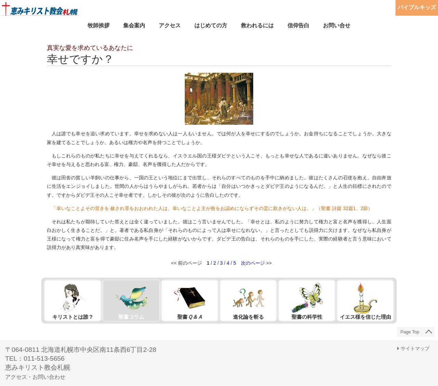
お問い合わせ (49, 377)
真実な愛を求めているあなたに (90, 47)
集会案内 (134, 25)
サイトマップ (415, 348)
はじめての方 (210, 25)
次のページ (253, 263)
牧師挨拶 (99, 25)
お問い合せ (336, 25)
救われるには (257, 25)
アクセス (170, 25)
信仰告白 (298, 25)
